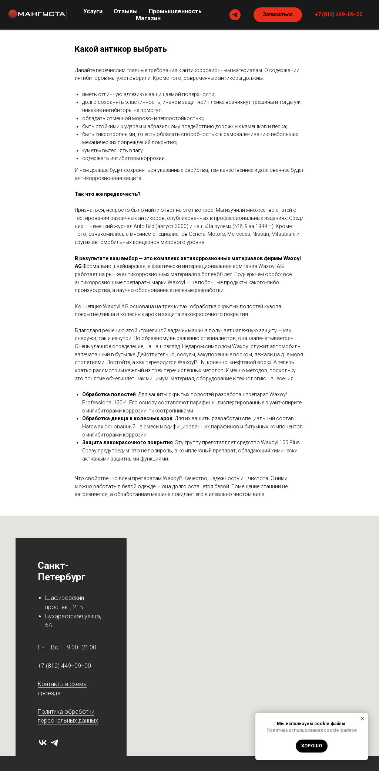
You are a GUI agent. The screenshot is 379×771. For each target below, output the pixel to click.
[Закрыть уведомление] (362, 718)
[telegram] (235, 14)
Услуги (93, 11)
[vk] (42, 742)
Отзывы (126, 11)
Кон (43, 683)
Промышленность (175, 11)
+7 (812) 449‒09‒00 (64, 665)
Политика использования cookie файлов (311, 730)
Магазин (148, 18)
